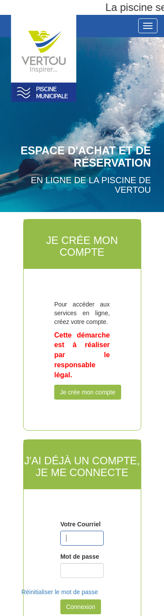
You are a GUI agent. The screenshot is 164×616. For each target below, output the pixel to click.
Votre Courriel (80, 524)
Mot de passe (79, 556)
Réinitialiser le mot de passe (59, 591)
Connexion (80, 606)
